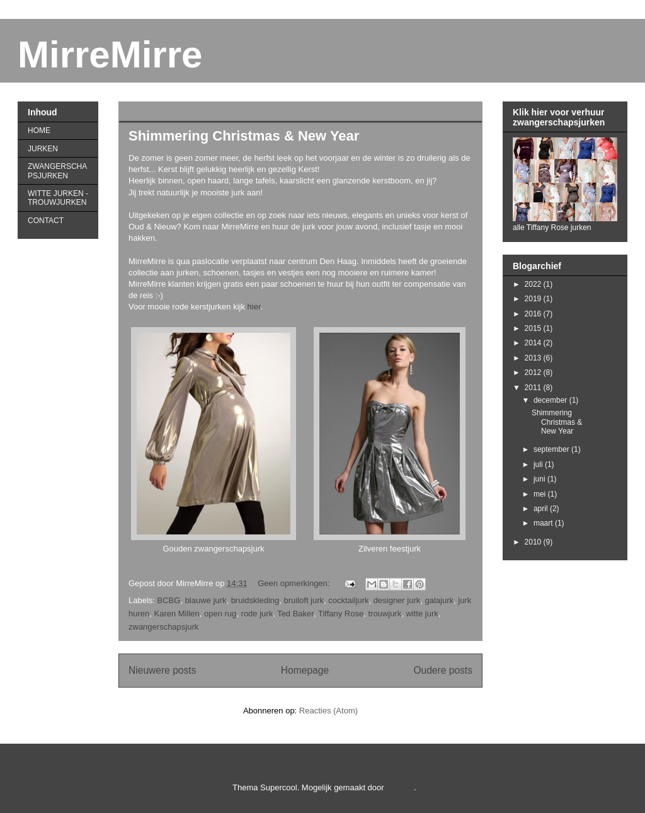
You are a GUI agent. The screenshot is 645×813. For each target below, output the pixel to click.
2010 (534, 542)
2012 (534, 372)
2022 (534, 284)
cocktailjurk (348, 600)
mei (541, 494)
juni (540, 479)
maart (544, 523)
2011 (534, 387)
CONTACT (46, 220)
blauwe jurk (206, 600)
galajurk (439, 600)
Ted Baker (295, 613)
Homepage (305, 670)
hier (254, 306)
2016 (534, 313)
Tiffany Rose (340, 613)
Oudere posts (442, 670)
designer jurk (397, 600)
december (551, 400)
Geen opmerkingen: (295, 583)
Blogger (400, 787)
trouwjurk (384, 613)
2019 (534, 298)
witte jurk (422, 613)
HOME (39, 130)
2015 (534, 328)
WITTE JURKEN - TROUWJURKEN (58, 198)
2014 (534, 342)
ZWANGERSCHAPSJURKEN (57, 171)
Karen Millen (176, 613)
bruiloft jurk (303, 600)
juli (539, 464)
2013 (534, 358)
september (552, 449)
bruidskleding (255, 600)
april (542, 508)
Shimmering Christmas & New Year (243, 136)
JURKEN (43, 148)
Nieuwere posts (162, 670)
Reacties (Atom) (328, 710)
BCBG (169, 600)
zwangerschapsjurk (163, 626)
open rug (220, 613)
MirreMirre (110, 54)
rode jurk (257, 613)
